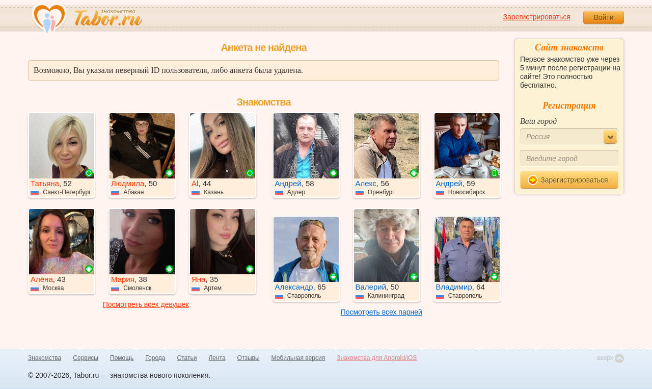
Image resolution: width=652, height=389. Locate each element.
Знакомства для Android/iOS (377, 357)
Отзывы (248, 357)
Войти (603, 17)
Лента (216, 357)
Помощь (121, 357)
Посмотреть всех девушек (146, 304)
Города (155, 357)
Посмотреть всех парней (381, 312)
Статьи (187, 357)
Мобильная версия (298, 357)
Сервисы (85, 357)
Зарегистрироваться (536, 17)
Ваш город (538, 121)
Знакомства (44, 357)
